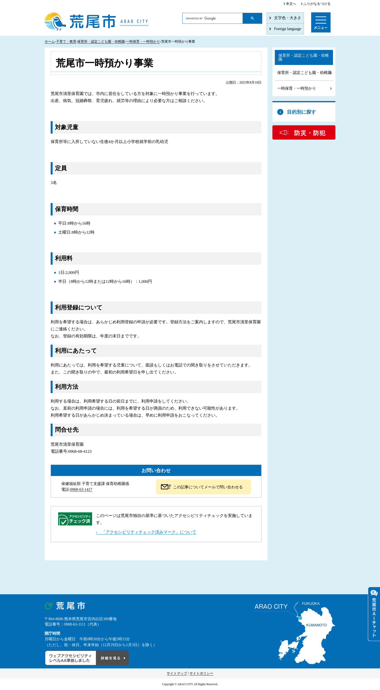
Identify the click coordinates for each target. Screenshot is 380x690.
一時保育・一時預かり (143, 41)
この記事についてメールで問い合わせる (208, 487)
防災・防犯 (310, 133)
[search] (212, 18)
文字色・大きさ (287, 18)
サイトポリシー (201, 673)
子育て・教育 (66, 41)
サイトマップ (177, 673)
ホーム (50, 41)
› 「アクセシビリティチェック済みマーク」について (146, 532)
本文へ (291, 4)
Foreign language (287, 29)
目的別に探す (301, 112)
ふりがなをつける (317, 4)
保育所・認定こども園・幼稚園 (101, 41)
